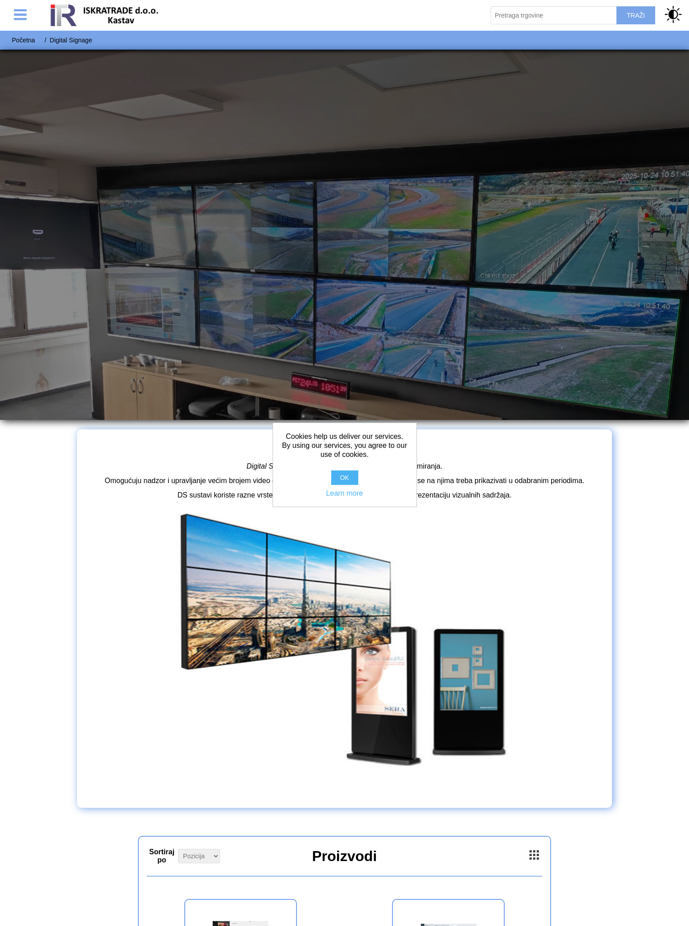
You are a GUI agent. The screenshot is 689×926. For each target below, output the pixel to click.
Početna (23, 40)
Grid (534, 855)
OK (344, 477)
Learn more (344, 493)
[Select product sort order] (199, 856)
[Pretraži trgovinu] (554, 15)
